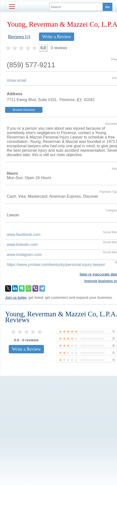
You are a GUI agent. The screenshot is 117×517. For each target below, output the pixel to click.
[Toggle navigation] (12, 6)
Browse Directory (24, 110)
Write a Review (56, 36)
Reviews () (19, 36)
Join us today (15, 297)
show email (16, 80)
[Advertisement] (45, 422)
